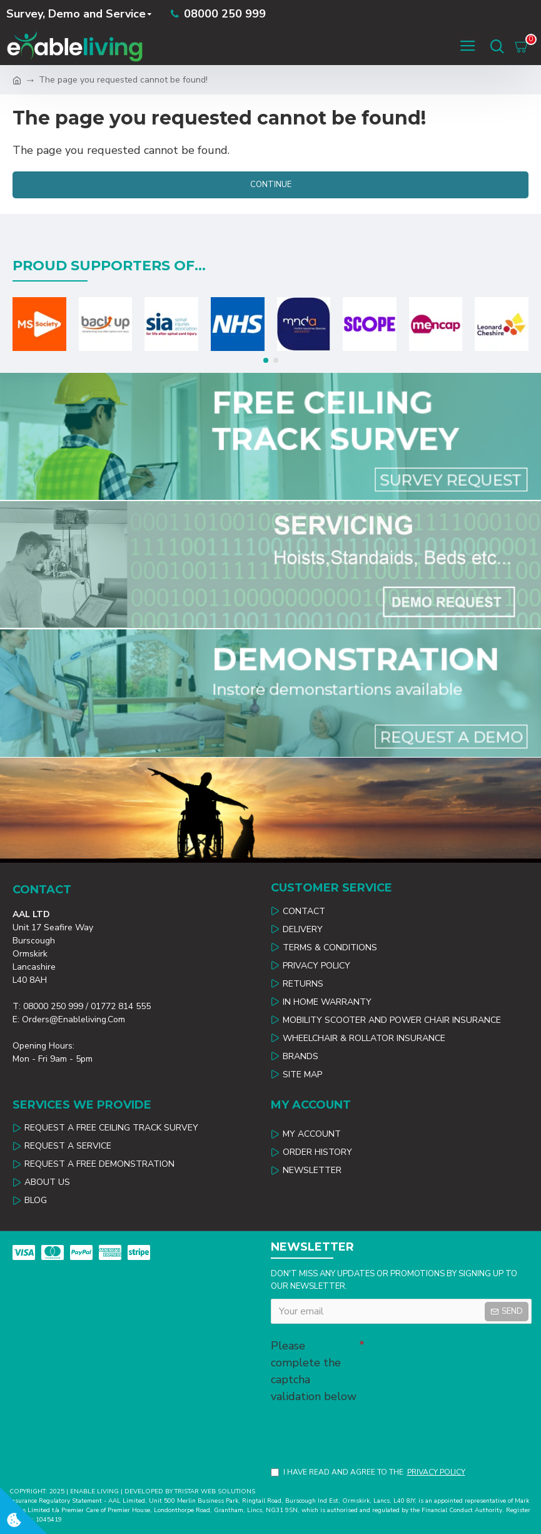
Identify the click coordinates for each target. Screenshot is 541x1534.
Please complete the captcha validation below (313, 1368)
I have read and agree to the (369, 1472)
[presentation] (358, 1427)
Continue (270, 184)
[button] (265, 357)
